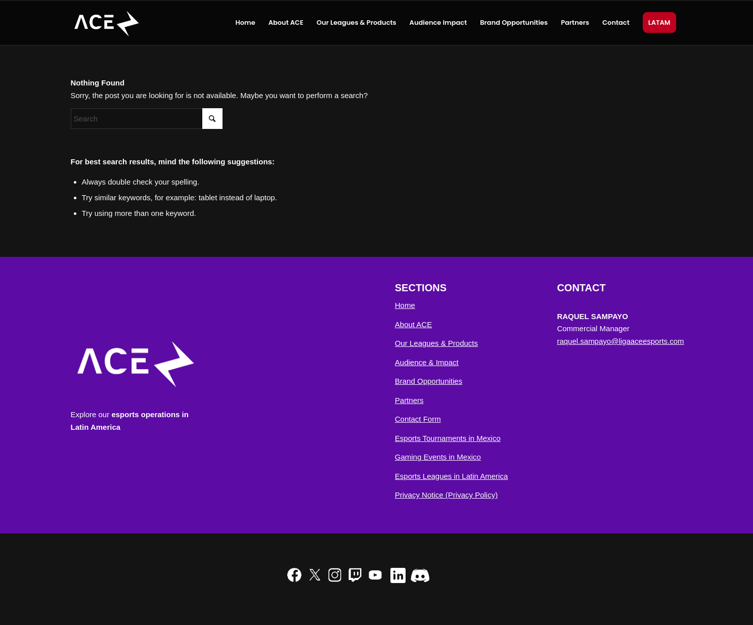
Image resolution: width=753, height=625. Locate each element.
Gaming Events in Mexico (438, 457)
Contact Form (418, 419)
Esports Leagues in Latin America (451, 476)
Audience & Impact (427, 362)
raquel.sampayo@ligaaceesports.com (620, 341)
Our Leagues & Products (436, 343)
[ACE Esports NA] (106, 23)
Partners (409, 400)
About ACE (413, 324)
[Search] (147, 118)
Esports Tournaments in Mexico (448, 438)
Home (405, 305)
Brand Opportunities (428, 381)
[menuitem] (245, 23)
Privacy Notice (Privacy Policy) (446, 494)
